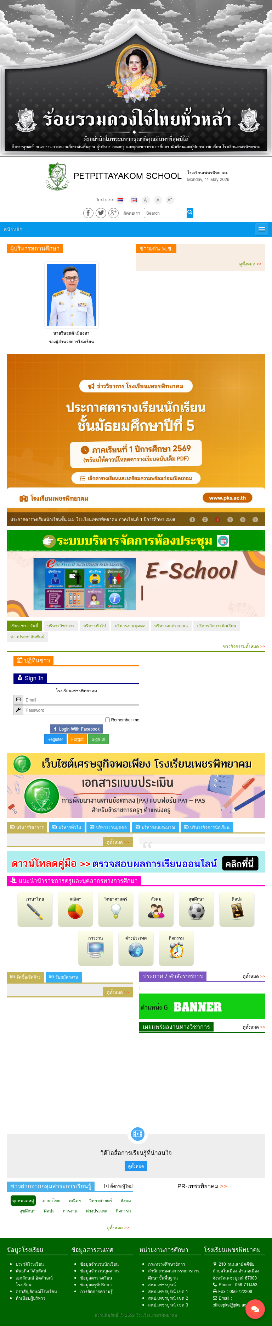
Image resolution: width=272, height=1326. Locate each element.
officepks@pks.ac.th (232, 1305)
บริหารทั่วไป (94, 625)
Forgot (77, 739)
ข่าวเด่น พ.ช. (156, 248)
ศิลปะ (236, 907)
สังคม (156, 907)
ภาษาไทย (35, 907)
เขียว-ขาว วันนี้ (24, 625)
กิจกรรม (176, 946)
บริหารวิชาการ (60, 625)
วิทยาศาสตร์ (115, 907)
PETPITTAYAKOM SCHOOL (128, 176)
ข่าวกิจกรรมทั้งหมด (244, 646)
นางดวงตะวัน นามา (71, 333)
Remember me (125, 719)
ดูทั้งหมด (250, 263)
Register (55, 739)
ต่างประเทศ (136, 946)
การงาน (95, 946)
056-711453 (246, 1284)
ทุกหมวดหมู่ (23, 1200)
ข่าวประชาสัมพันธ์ (27, 636)
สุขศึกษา (196, 907)
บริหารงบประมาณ (171, 625)
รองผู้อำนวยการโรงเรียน (71, 341)
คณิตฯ (75, 907)
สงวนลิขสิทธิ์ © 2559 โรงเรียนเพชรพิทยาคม (136, 1315)
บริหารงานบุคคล (130, 625)
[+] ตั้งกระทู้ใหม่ (118, 1186)
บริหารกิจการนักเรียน (216, 625)
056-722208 (241, 1291)
